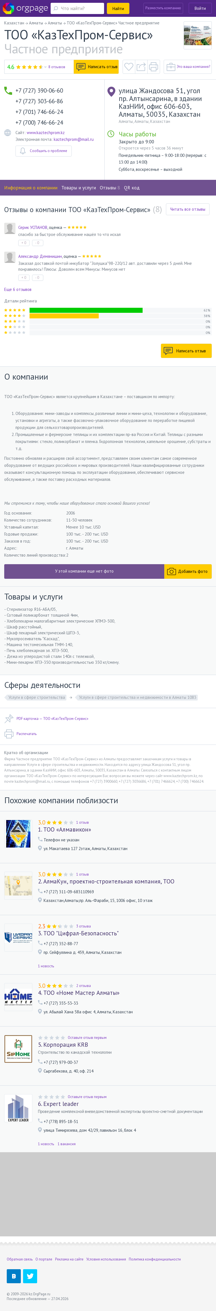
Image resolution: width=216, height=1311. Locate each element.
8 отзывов (56, 67)
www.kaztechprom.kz (46, 132)
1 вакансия (67, 1144)
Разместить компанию (163, 8)
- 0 (37, 242)
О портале (43, 1259)
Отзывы (110, 188)
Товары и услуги (78, 188)
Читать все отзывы (187, 209)
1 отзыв (82, 822)
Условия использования (106, 1259)
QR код (132, 188)
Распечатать (20, 734)
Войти (200, 8)
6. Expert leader (58, 1104)
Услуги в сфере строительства (36, 697)
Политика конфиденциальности (155, 1259)
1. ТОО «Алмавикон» (64, 829)
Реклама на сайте (69, 1259)
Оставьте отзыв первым (87, 1037)
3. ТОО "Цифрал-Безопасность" (78, 933)
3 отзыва (83, 926)
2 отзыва (83, 985)
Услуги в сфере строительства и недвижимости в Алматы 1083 (137, 697)
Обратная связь (20, 1259)
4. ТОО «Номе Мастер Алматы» (79, 993)
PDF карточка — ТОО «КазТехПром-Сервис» (46, 719)
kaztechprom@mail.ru (74, 139)
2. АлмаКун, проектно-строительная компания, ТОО (106, 881)
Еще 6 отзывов (18, 289)
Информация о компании (30, 188)
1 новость (46, 966)
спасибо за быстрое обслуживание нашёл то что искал (69, 234)
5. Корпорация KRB (63, 1045)
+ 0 (23, 242)
